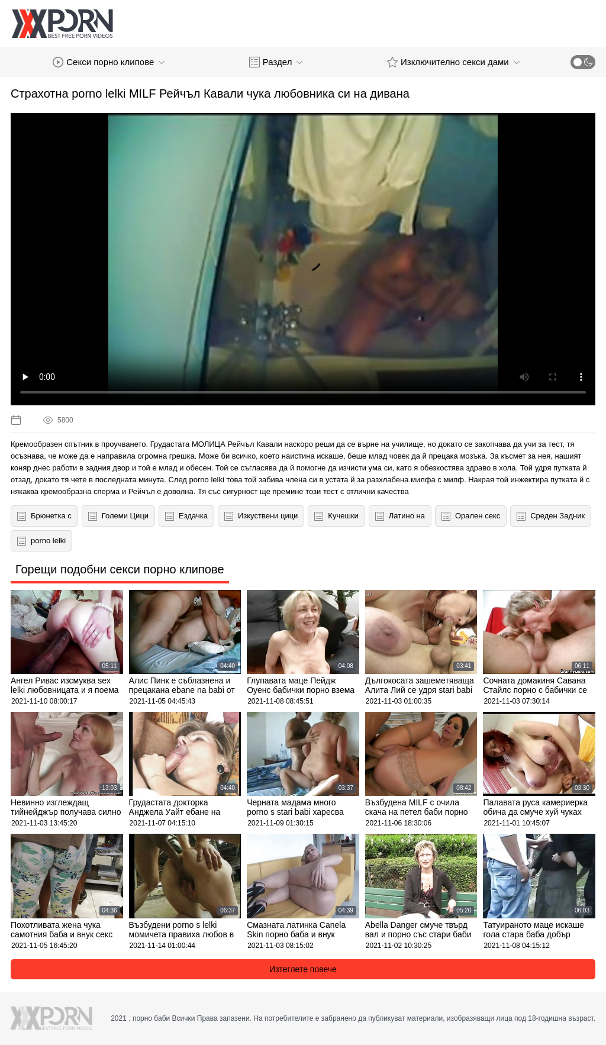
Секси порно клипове (109, 62)
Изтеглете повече (303, 969)
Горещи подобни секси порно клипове (119, 569)
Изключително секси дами (453, 62)
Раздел (276, 62)
